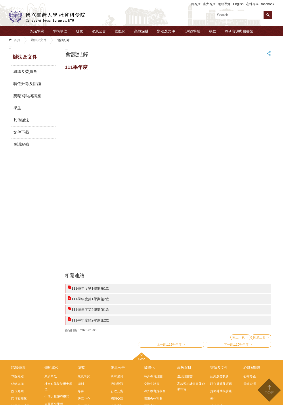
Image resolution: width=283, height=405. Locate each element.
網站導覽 (224, 4)
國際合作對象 (153, 398)
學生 (17, 108)
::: (10, 47)
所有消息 (117, 376)
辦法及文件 (166, 31)
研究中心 (84, 398)
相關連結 (74, 275)
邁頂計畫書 (185, 376)
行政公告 (117, 391)
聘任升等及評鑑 (27, 83)
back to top (269, 390)
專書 (81, 391)
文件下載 (21, 132)
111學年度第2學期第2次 (90, 320)
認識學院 (37, 31)
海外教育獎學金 (155, 391)
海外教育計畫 (153, 376)
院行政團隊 (19, 398)
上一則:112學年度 (169, 344)
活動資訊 (117, 384)
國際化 (120, 31)
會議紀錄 (63, 40)
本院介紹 (17, 376)
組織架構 (17, 384)
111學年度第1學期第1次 (90, 288)
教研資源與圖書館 (239, 31)
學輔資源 (249, 384)
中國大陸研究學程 (56, 396)
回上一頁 (238, 337)
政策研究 (84, 376)
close (141, 358)
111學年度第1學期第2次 (90, 299)
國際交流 (117, 398)
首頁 (17, 40)
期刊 (81, 384)
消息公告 (99, 31)
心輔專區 (252, 4)
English (238, 4)
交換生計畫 (151, 384)
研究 (79, 31)
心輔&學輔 (192, 31)
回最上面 (259, 337)
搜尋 (268, 15)
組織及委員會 (25, 71)
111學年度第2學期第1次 (90, 310)
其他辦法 (21, 120)
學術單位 (60, 31)
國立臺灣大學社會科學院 (47, 17)
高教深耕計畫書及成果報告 (191, 386)
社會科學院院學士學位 (58, 386)
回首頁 (195, 4)
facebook (267, 4)
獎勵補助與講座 (27, 96)
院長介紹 (17, 391)
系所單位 (50, 376)
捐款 (212, 31)
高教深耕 (141, 31)
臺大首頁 (209, 4)
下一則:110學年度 (236, 344)
